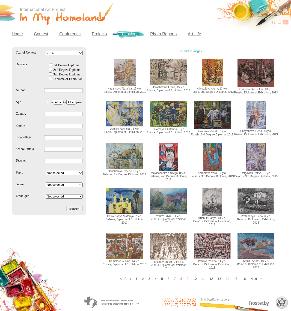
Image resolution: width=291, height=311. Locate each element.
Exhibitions (129, 34)
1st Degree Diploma (64, 65)
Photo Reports (163, 34)
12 (211, 279)
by (274, 22)
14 (227, 279)
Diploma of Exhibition (66, 79)
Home (17, 34)
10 (195, 279)
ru (279, 22)
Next (253, 279)
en (286, 22)
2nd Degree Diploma (64, 70)
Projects (99, 34)
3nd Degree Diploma (64, 74)
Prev (128, 279)
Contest (41, 34)
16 (244, 279)
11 (203, 279)
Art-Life (194, 34)
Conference (70, 34)
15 (236, 279)
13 (219, 279)
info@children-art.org (215, 299)
